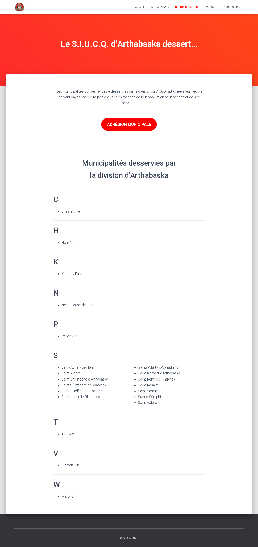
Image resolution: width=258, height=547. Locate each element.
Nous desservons (186, 7)
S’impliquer (211, 7)
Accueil (140, 7)
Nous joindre (232, 7)
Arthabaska (160, 7)
